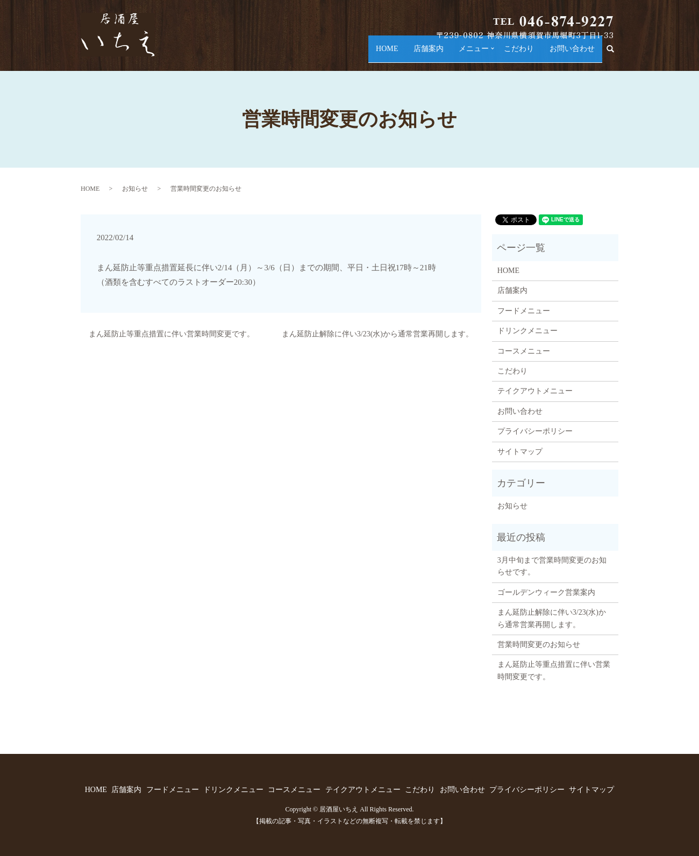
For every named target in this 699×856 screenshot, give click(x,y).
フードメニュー (523, 311)
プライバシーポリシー (535, 431)
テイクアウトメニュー (535, 391)
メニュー (461, 54)
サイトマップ (520, 452)
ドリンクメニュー (527, 331)
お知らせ (135, 188)
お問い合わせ (569, 54)
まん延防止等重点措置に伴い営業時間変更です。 (171, 334)
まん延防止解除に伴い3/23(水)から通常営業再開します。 (377, 334)
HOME (365, 54)
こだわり (510, 54)
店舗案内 (411, 54)
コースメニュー (523, 351)
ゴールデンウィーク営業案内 (546, 592)
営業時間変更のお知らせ (538, 645)
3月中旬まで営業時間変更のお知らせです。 (552, 566)
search (614, 55)
